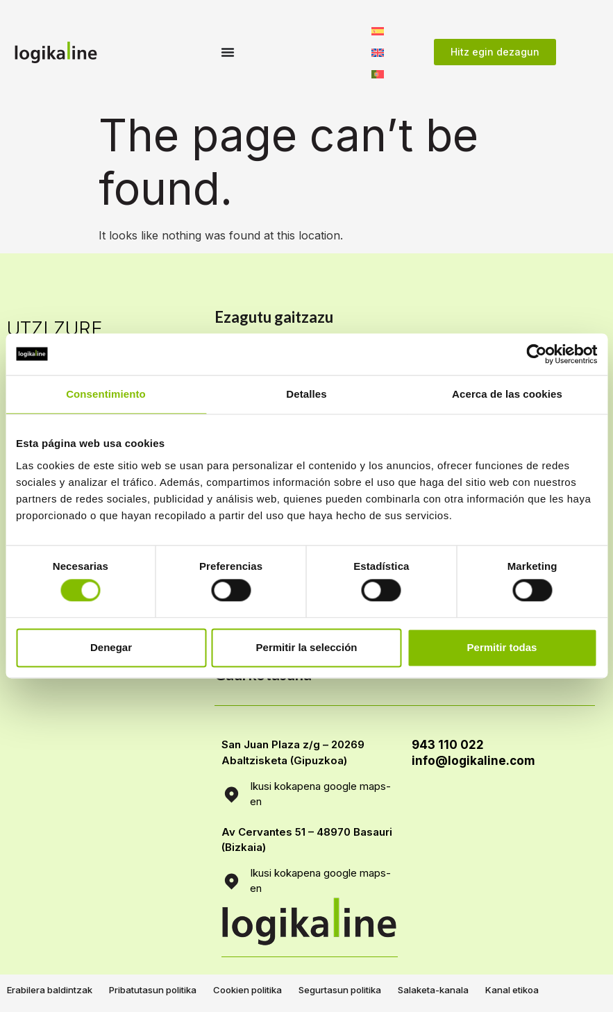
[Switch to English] (377, 51)
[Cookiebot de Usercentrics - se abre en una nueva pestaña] (536, 354)
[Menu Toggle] (228, 52)
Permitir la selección (307, 647)
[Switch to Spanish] (377, 30)
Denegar (111, 647)
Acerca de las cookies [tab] (507, 394)
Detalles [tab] (306, 394)
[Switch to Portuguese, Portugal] (377, 73)
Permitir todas (502, 647)
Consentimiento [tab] (106, 394)
